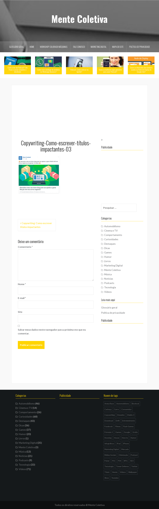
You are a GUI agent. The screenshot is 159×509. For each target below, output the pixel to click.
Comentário (25, 246)
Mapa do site (117, 46)
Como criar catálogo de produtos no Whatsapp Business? (48, 70)
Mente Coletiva (79, 19)
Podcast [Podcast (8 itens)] (134, 455)
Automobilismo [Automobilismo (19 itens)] (122, 403)
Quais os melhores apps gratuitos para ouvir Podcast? (110, 70)
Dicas (107, 248)
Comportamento (113, 234)
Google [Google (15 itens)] (127, 432)
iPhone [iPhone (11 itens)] (126, 443)
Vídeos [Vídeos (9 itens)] (123, 472)
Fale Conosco (79, 46)
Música (108, 274)
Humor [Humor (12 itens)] (133, 438)
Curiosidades (111, 239)
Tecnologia (110, 287)
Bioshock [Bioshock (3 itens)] (135, 403)
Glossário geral (16, 46)
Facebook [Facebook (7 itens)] (109, 426)
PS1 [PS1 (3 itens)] (113, 461)
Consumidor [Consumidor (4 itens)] (126, 409)
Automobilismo (112, 226)
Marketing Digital (98, 46)
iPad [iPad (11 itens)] (119, 443)
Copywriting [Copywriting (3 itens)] (110, 415)
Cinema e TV (111, 230)
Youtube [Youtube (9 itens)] (115, 478)
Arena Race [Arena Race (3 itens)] (109, 403)
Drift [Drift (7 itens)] (118, 421)
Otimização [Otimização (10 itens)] (123, 455)
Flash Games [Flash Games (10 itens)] (128, 426)
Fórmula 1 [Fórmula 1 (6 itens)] (109, 432)
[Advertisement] (79, 111)
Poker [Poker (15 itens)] (107, 461)
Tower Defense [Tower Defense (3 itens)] (122, 466)
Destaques (110, 243)
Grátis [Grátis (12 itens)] (135, 432)
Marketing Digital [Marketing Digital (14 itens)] (112, 449)
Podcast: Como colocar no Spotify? (79, 70)
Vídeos (108, 291)
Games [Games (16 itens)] (118, 432)
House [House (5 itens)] (116, 438)
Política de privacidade (139, 46)
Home (32, 46)
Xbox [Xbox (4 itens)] (107, 478)
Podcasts (109, 283)
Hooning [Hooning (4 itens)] (108, 438)
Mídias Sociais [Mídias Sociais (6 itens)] (110, 455)
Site (20, 311)
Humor (108, 256)
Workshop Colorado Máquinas (53, 46)
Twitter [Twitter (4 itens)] (134, 466)
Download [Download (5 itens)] (109, 421)
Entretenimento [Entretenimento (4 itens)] (128, 421)
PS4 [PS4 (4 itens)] (119, 461)
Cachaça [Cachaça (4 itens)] (108, 409)
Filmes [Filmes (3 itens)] (118, 426)
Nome (22, 284)
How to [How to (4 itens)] (125, 438)
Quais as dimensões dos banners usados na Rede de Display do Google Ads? (141, 69)
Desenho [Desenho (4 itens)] (121, 415)
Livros (107, 261)
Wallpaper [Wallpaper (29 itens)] (132, 472)
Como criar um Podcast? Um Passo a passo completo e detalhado (18, 69)
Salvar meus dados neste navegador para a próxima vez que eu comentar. (52, 331)
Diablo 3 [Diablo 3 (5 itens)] (130, 415)
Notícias (108, 278)
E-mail (22, 298)
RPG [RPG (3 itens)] (126, 461)
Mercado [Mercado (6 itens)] (125, 449)
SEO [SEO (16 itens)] (132, 461)
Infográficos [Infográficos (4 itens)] (109, 443)
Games (108, 252)
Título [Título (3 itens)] (107, 472)
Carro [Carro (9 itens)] (116, 409)
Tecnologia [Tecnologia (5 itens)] (109, 466)
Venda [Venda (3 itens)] (114, 472)
